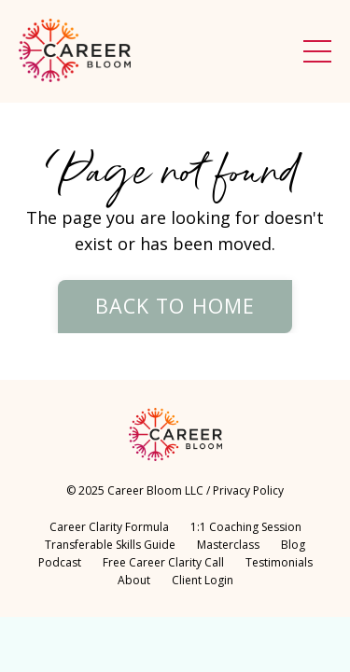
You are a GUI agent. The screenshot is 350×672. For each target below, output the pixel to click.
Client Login (202, 580)
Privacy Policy (248, 490)
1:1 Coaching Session (245, 527)
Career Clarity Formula (109, 527)
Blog (293, 545)
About (135, 580)
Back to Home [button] (175, 305)
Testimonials (279, 562)
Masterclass (228, 545)
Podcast (59, 562)
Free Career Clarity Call (163, 562)
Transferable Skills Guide (110, 545)
